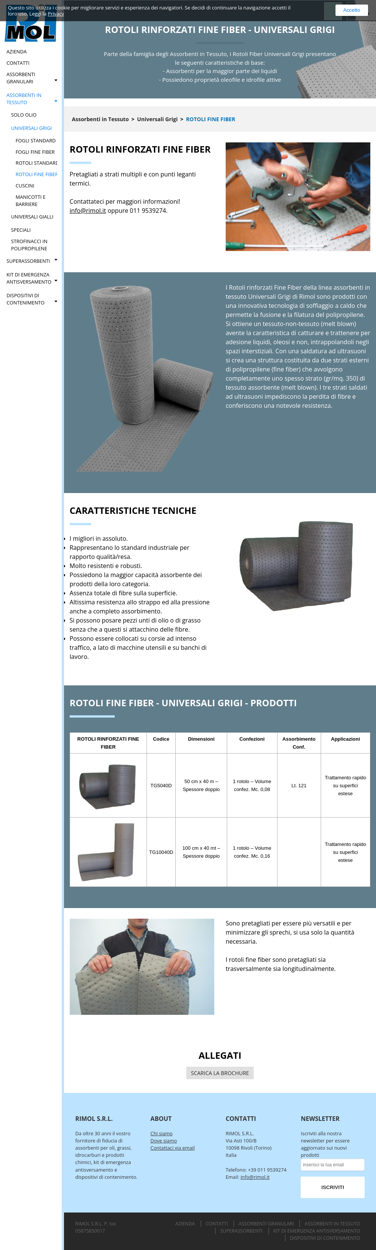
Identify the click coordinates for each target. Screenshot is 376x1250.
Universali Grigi (31, 128)
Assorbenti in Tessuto (23, 99)
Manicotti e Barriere (30, 201)
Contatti (17, 62)
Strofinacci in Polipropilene (29, 245)
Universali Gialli (32, 216)
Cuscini (25, 185)
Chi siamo (161, 1133)
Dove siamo (163, 1140)
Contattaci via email (172, 1147)
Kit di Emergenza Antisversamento (28, 278)
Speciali (21, 229)
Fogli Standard (36, 140)
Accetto (351, 10)
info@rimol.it (88, 210)
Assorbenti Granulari (20, 78)
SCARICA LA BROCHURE (220, 1073)
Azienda (16, 51)
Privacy (56, 13)
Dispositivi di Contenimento (25, 299)
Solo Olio (23, 114)
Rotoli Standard (37, 162)
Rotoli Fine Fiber (37, 174)
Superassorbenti (28, 260)
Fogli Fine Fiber (35, 151)
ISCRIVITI (332, 1187)
